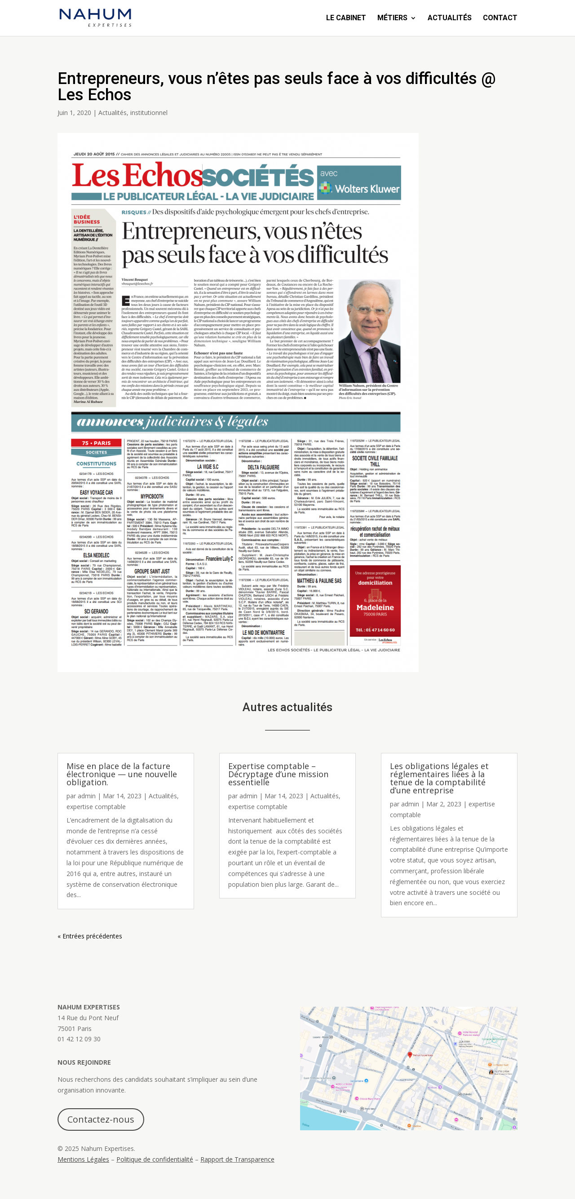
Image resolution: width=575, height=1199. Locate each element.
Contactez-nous (100, 1119)
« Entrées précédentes (90, 936)
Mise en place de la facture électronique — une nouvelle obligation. (121, 774)
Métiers (392, 18)
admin (87, 796)
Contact (500, 18)
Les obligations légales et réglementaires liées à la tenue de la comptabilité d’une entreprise (439, 778)
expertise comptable (96, 806)
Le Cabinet (346, 18)
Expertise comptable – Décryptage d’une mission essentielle (278, 774)
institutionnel (149, 112)
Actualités (450, 18)
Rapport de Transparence (237, 1159)
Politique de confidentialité (154, 1159)
